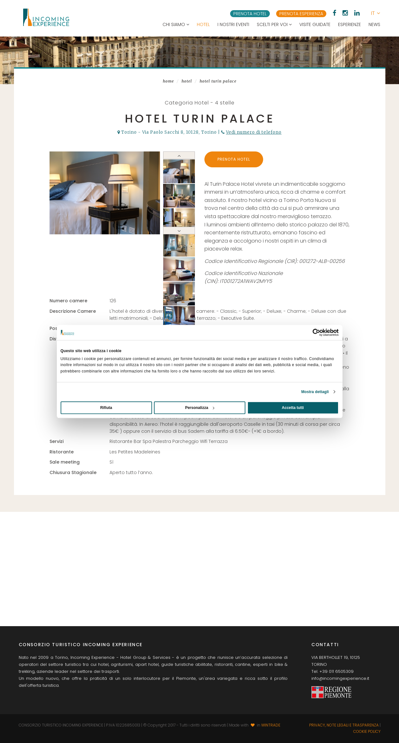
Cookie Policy (367, 731)
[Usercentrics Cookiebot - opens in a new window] (311, 332)
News (374, 24)
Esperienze (349, 24)
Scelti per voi (274, 24)
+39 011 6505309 (336, 671)
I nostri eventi (233, 24)
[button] (375, 13)
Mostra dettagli (315, 392)
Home (168, 81)
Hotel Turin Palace (218, 81)
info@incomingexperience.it (340, 678)
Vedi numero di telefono (254, 132)
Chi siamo (176, 24)
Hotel (203, 24)
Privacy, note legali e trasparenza (344, 725)
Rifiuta (106, 407)
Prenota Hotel (233, 159)
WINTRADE (270, 725)
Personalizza (199, 407)
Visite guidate (314, 24)
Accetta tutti (293, 407)
